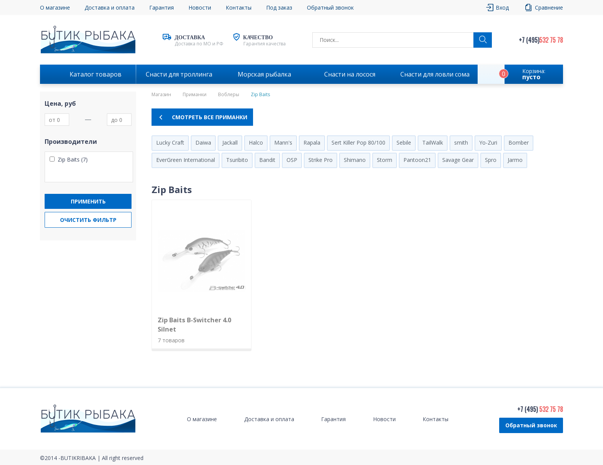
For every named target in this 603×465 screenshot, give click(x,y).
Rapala (311, 142)
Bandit (267, 159)
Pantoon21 (417, 159)
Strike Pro (320, 159)
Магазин (161, 94)
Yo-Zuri (488, 142)
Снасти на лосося (349, 74)
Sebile (403, 142)
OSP (292, 159)
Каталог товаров (96, 74)
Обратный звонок (330, 7)
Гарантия (161, 7)
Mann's (283, 142)
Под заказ (279, 7)
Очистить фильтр (88, 219)
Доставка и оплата (110, 7)
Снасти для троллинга (179, 74)
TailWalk (432, 142)
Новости (199, 7)
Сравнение (549, 7)
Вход (502, 7)
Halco (256, 142)
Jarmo (515, 159)
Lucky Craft (170, 142)
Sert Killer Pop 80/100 (358, 142)
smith (461, 142)
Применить (88, 201)
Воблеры (228, 94)
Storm (384, 159)
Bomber (518, 142)
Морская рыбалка (264, 74)
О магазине (55, 7)
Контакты (239, 7)
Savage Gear (458, 159)
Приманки (195, 94)
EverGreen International (185, 159)
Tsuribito (237, 159)
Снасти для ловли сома (435, 74)
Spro (490, 159)
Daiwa (203, 142)
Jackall (230, 142)
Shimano (355, 159)
